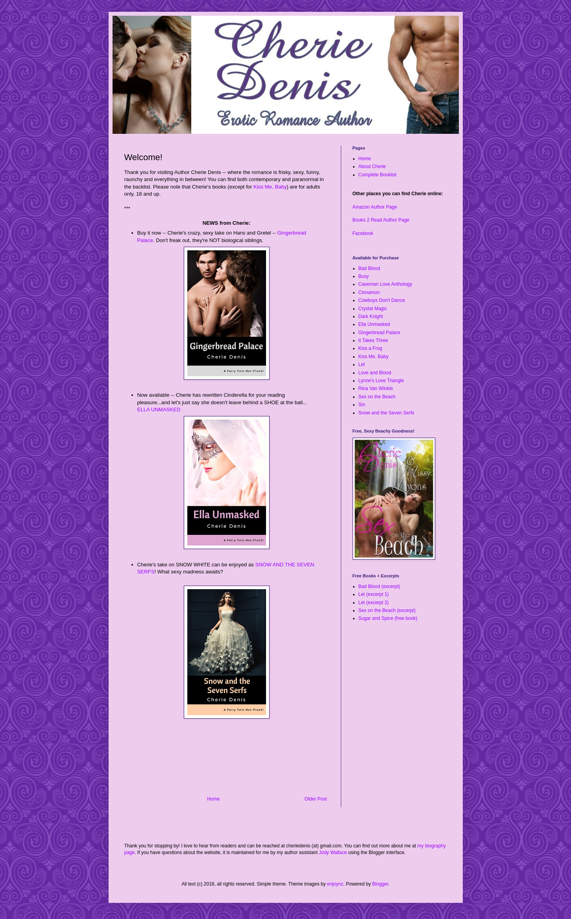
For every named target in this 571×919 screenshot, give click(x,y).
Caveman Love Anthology (385, 284)
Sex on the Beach (377, 396)
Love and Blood (374, 372)
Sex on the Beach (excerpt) (387, 610)
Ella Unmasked (374, 324)
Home (213, 799)
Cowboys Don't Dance (381, 300)
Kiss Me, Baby (269, 187)
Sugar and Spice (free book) (388, 618)
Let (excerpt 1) (373, 594)
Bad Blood (369, 268)
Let (361, 364)
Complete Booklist (377, 175)
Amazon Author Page (375, 207)
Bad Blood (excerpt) (379, 586)
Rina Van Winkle (375, 388)
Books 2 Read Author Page (381, 220)
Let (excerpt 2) (373, 602)
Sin (361, 404)
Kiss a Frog (370, 348)
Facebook (363, 233)
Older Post (316, 799)
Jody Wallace (333, 852)
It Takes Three (373, 340)
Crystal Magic (372, 308)
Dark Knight (370, 316)
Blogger (380, 884)
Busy (363, 276)
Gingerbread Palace (379, 332)
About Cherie (372, 166)
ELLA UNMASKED (159, 409)
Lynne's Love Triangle (381, 380)
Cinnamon (369, 292)
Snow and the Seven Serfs (386, 413)
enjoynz (335, 884)
